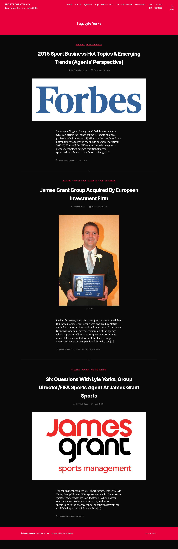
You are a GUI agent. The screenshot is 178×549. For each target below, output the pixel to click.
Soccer (76, 190)
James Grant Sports (83, 358)
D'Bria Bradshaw (80, 79)
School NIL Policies (123, 4)
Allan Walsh (64, 169)
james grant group (66, 358)
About (78, 4)
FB (150, 8)
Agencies (88, 4)
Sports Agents (95, 45)
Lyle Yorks (74, 169)
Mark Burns (80, 216)
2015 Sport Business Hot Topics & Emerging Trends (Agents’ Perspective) (89, 62)
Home (69, 4)
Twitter (158, 4)
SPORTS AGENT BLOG (18, 4)
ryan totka (83, 169)
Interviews (140, 4)
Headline (80, 45)
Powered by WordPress (64, 542)
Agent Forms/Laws (103, 4)
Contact (158, 8)
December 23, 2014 (101, 79)
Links (150, 4)
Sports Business (108, 190)
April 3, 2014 (99, 413)
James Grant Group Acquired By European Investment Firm (89, 202)
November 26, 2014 (99, 216)
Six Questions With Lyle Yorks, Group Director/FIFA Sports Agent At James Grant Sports (89, 396)
